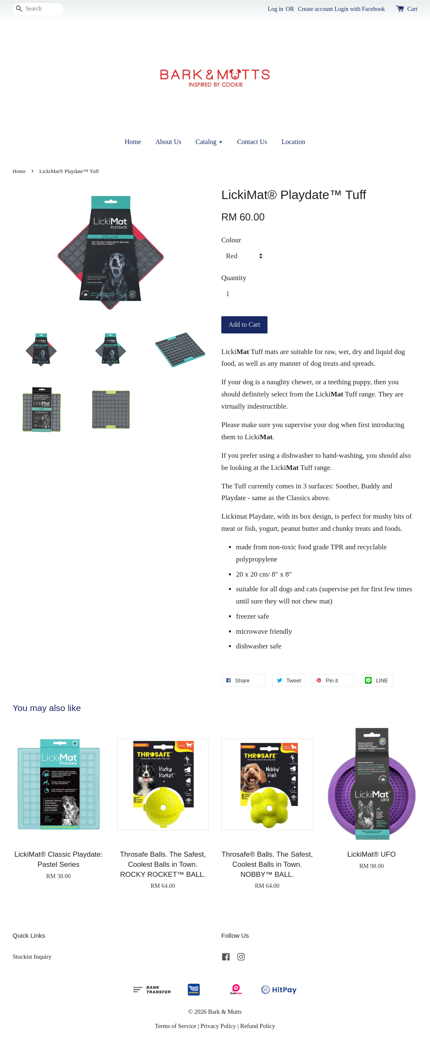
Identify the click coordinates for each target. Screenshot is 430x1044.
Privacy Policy (218, 1026)
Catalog (209, 141)
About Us (168, 141)
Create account (315, 9)
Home (133, 141)
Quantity (233, 278)
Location (293, 141)
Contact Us (252, 141)
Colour (231, 240)
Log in (275, 9)
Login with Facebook (360, 9)
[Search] (38, 9)
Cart (412, 9)
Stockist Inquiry (32, 956)
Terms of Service (175, 1026)
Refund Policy (257, 1026)
